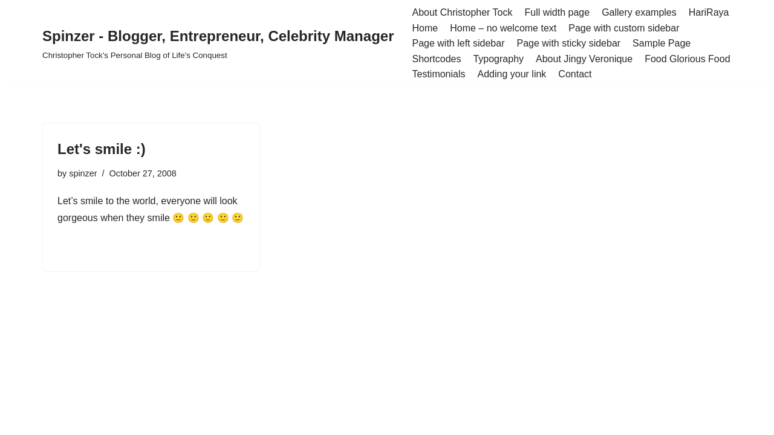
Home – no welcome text (503, 28)
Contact (574, 74)
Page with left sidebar (458, 43)
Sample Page (662, 43)
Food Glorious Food (687, 59)
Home (425, 28)
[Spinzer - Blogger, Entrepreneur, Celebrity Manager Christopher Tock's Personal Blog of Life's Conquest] (218, 43)
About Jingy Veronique (584, 59)
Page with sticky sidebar (568, 43)
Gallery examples (639, 12)
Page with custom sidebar (623, 28)
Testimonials (438, 74)
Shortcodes (436, 59)
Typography (498, 59)
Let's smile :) (101, 149)
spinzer (83, 173)
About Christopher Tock (462, 12)
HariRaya (709, 12)
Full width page (557, 12)
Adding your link (512, 74)
